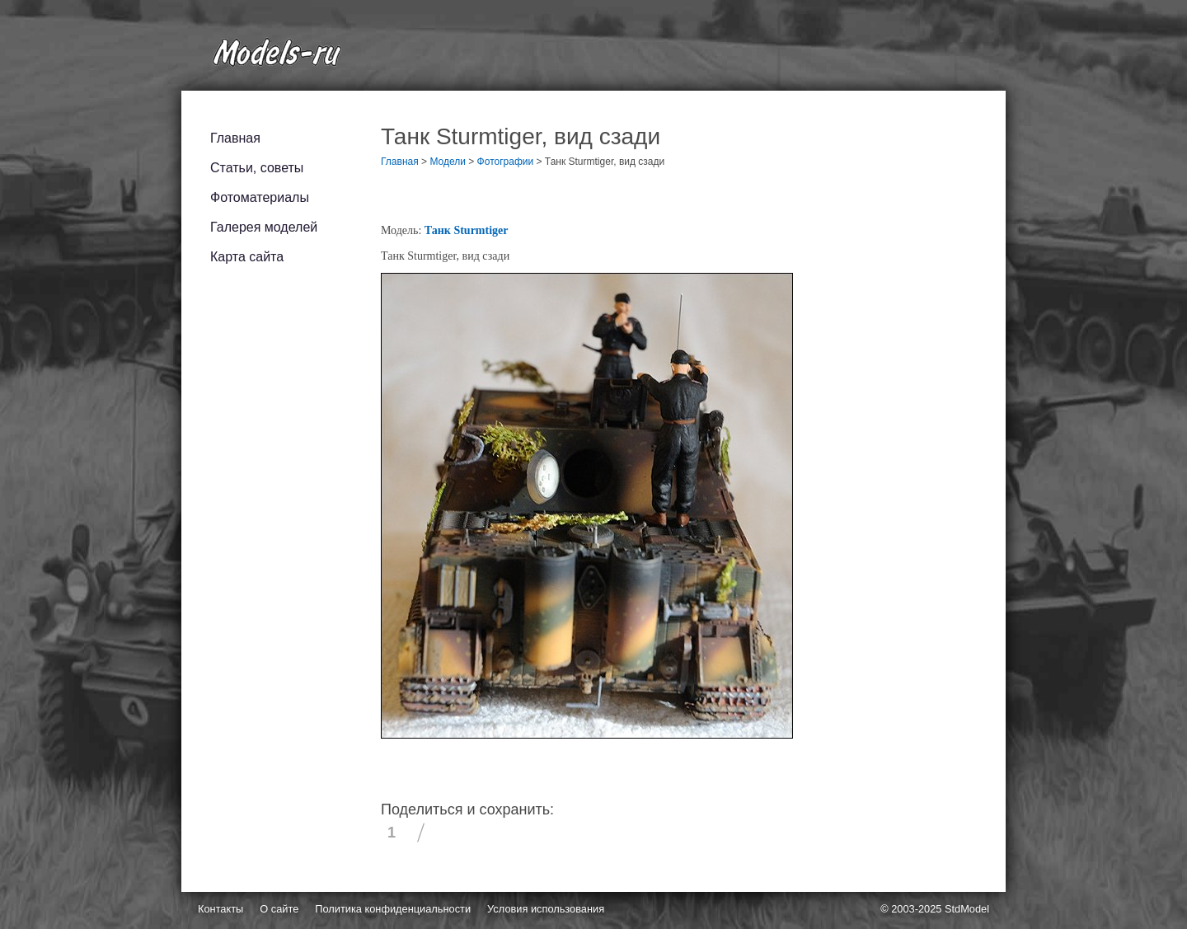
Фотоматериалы (259, 197)
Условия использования (545, 909)
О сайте (279, 909)
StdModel (967, 909)
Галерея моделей (263, 227)
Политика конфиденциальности (393, 909)
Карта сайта (247, 257)
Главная (235, 138)
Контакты (220, 909)
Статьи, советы (256, 168)
